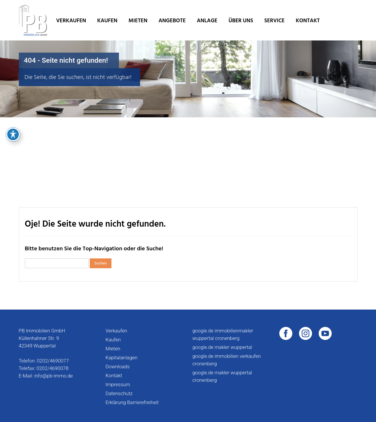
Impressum (118, 384)
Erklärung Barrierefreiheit (132, 402)
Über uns (241, 20)
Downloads (118, 366)
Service (274, 20)
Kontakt (308, 20)
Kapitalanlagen (121, 357)
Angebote (172, 20)
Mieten (138, 20)
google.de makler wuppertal (222, 347)
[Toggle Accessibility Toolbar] (13, 101)
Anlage (207, 20)
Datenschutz (119, 393)
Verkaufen (71, 20)
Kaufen (107, 20)
